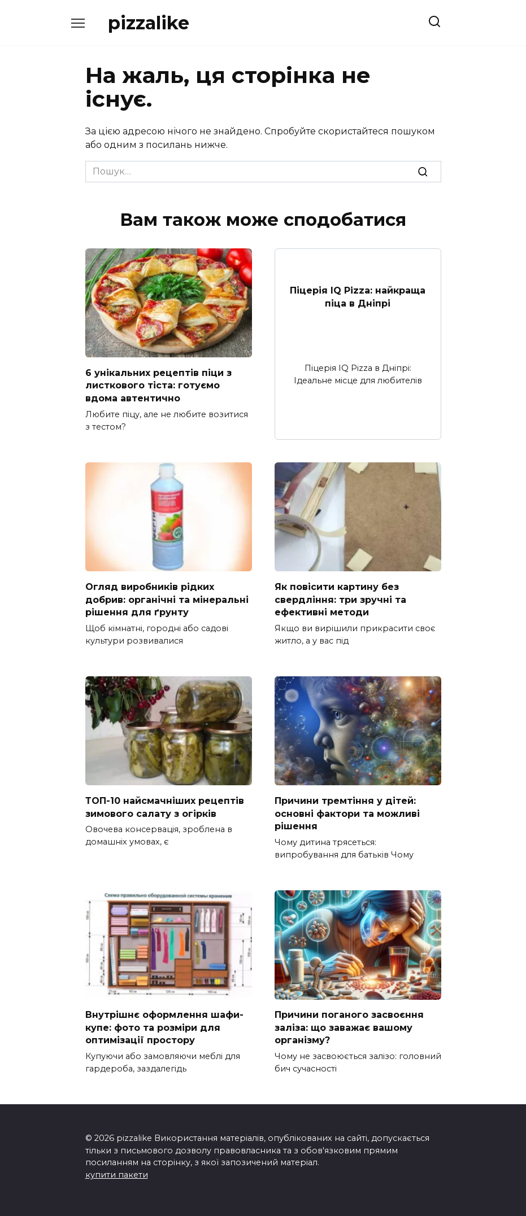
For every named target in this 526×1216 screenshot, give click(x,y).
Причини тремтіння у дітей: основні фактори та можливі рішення (347, 812)
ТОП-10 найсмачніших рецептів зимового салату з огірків (164, 805)
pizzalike (148, 23)
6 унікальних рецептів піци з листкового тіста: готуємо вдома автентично (158, 385)
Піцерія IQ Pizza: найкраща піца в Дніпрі (357, 296)
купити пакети (116, 1172)
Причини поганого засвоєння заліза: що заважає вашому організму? (349, 1025)
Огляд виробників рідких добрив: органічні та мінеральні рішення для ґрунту (167, 598)
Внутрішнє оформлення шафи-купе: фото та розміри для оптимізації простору (164, 1025)
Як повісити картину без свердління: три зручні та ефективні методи (340, 598)
